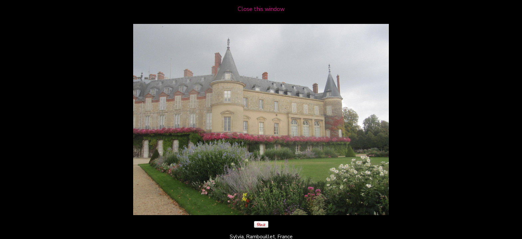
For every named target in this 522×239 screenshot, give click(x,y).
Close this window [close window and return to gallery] (261, 9)
